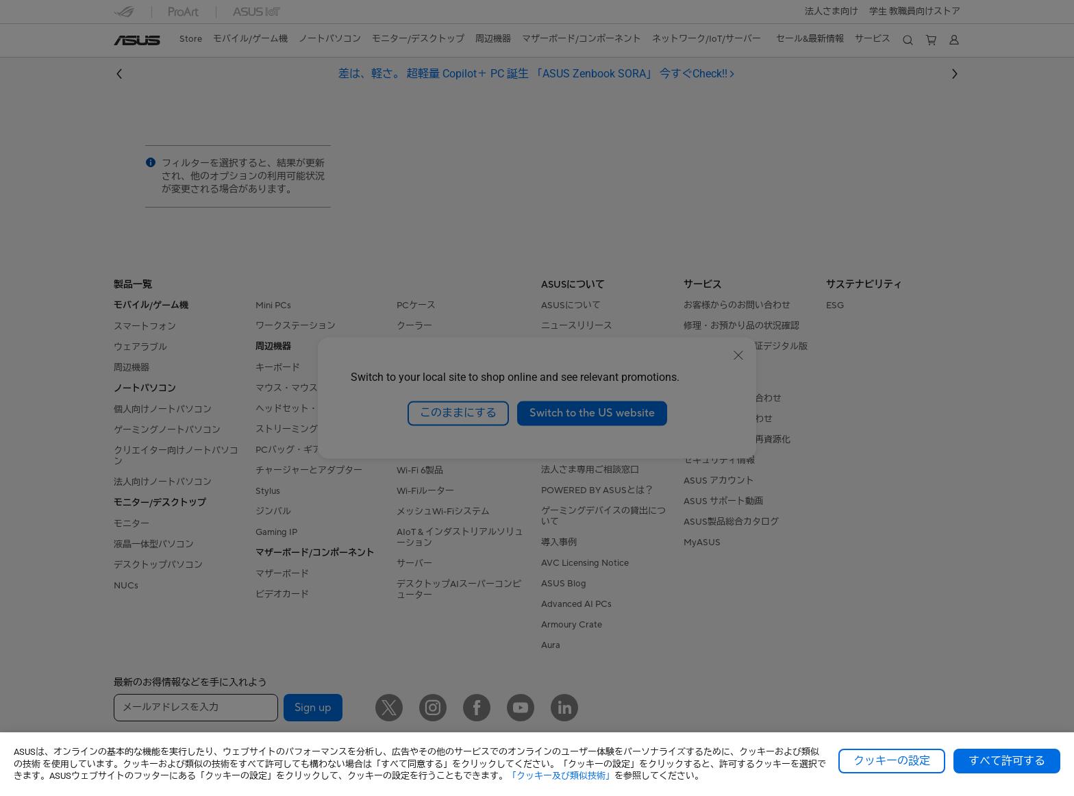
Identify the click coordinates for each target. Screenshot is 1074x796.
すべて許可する (1007, 761)
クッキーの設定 (891, 761)
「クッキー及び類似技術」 (561, 776)
